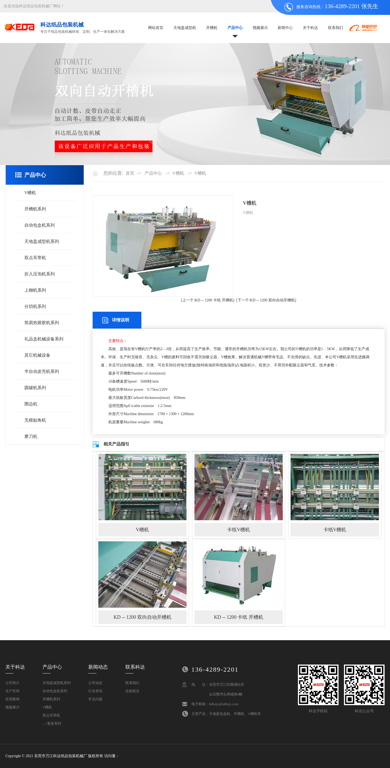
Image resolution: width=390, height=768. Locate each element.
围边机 (30, 404)
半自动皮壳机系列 (41, 371)
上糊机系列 (35, 290)
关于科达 (310, 27)
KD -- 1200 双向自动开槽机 (142, 617)
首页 (130, 173)
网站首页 (155, 27)
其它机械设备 (37, 355)
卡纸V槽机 (238, 529)
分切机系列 (35, 306)
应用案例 (12, 699)
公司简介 (12, 683)
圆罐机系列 (35, 387)
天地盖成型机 (184, 27)
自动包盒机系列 (39, 225)
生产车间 (12, 691)
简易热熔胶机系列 (41, 322)
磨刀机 (30, 436)
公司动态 (95, 683)
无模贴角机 (35, 420)
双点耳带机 (35, 257)
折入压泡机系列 (39, 274)
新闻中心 (285, 27)
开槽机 (211, 27)
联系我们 (335, 27)
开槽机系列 (35, 209)
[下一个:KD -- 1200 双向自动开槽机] (266, 300)
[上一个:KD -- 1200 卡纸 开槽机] (207, 300)
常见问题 (95, 699)
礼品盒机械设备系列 (43, 339)
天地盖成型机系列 (41, 241)
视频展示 (260, 27)
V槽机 (30, 192)
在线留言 (132, 691)
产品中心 (235, 27)
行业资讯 (95, 691)
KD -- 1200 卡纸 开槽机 (238, 617)
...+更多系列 (52, 723)
